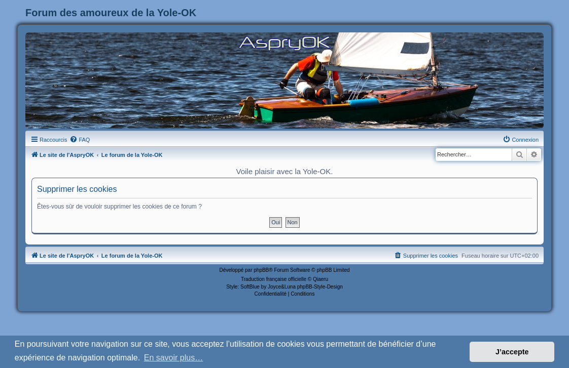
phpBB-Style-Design (320, 287)
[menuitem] (79, 140)
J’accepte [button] (512, 352)
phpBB (261, 270)
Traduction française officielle (273, 279)
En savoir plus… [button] (173, 357)
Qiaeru (320, 279)
